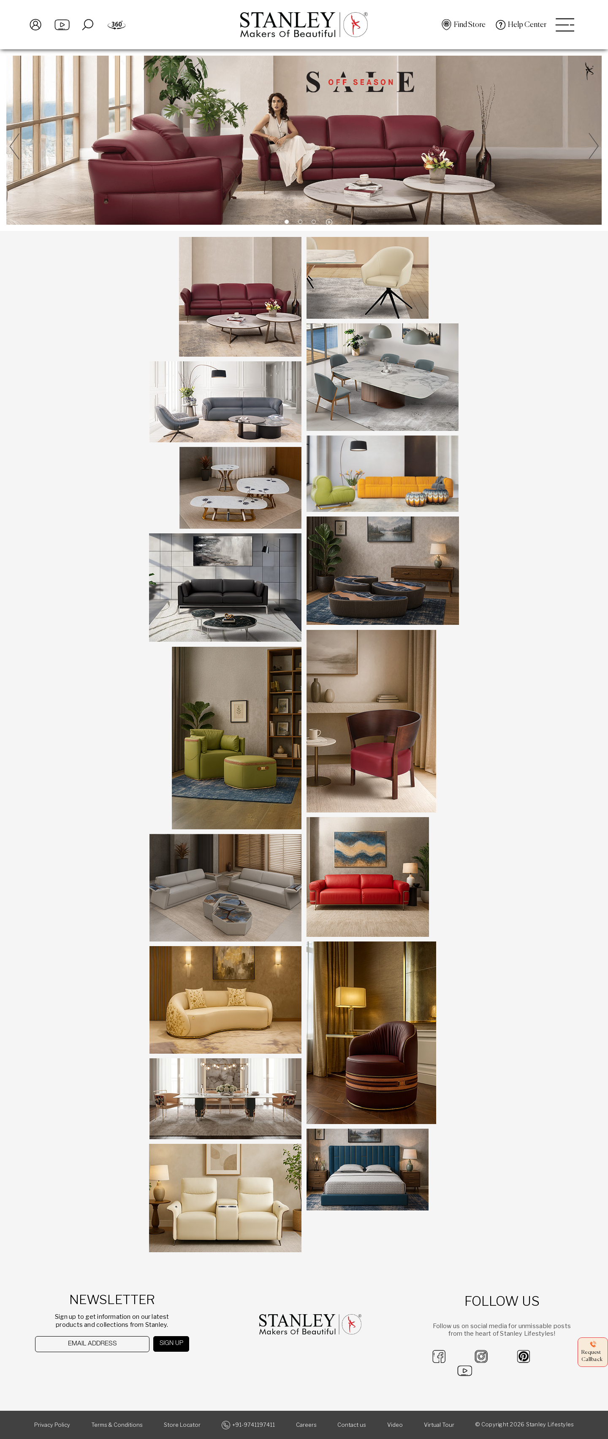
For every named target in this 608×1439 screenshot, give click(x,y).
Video (395, 1425)
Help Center (527, 25)
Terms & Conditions (117, 1425)
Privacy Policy (52, 1425)
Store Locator (182, 1425)
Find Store (470, 25)
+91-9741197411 (253, 1425)
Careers (306, 1425)
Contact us (351, 1425)
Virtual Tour (439, 1425)
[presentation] (79, 1368)
